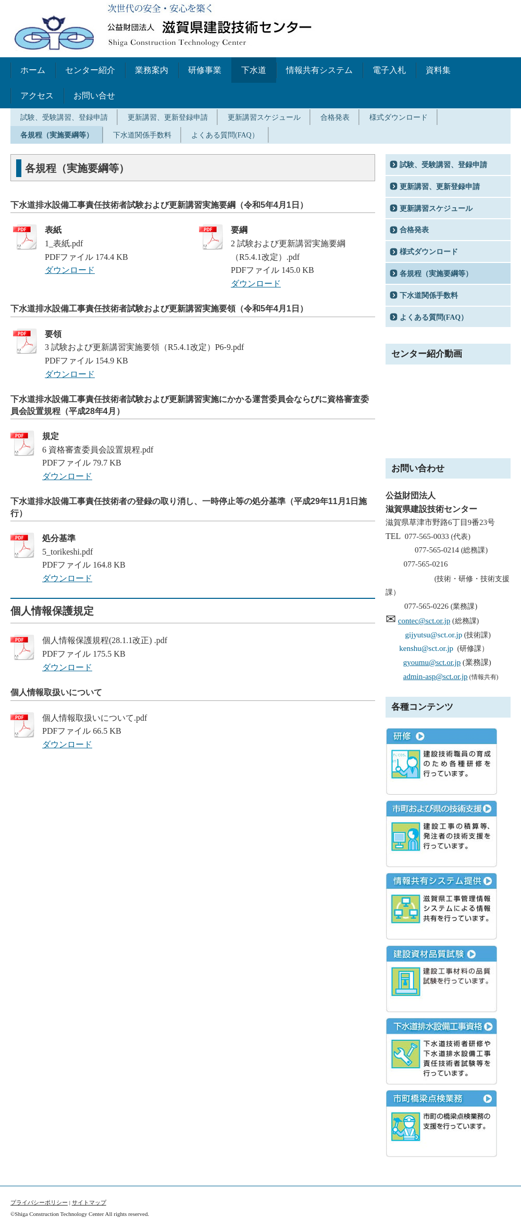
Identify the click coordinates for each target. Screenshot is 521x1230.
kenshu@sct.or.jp (426, 648)
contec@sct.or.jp (424, 621)
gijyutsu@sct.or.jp (434, 635)
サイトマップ (89, 1202)
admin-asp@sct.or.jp (435, 676)
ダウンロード (70, 270)
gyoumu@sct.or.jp (432, 662)
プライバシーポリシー (39, 1202)
